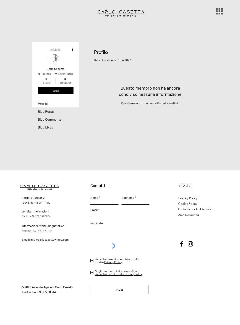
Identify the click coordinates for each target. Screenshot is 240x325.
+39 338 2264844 (40, 216)
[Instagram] (190, 243)
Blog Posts (46, 111)
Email (94, 209)
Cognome (128, 197)
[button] (219, 11)
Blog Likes (45, 127)
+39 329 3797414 (43, 230)
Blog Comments (50, 119)
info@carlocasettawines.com (49, 239)
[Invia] (119, 289)
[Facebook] (181, 243)
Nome (94, 197)
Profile (43, 103)
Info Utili (185, 185)
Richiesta (96, 222)
